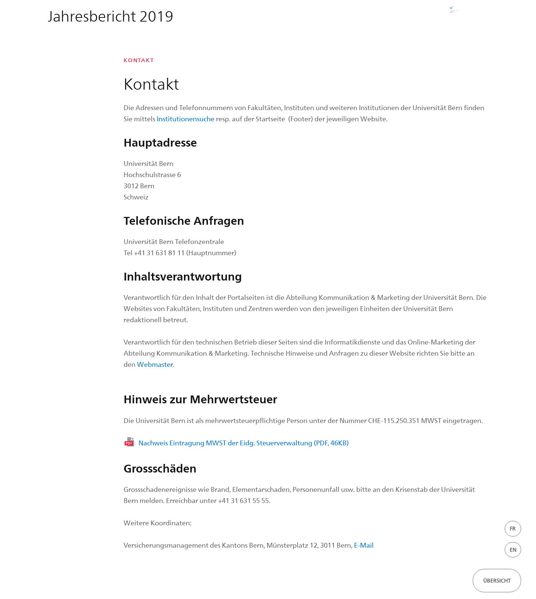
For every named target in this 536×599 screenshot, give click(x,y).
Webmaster (155, 364)
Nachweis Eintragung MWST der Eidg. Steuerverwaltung (243, 442)
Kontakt (139, 60)
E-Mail (364, 545)
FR (513, 528)
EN (513, 549)
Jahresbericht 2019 (110, 15)
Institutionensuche (185, 118)
